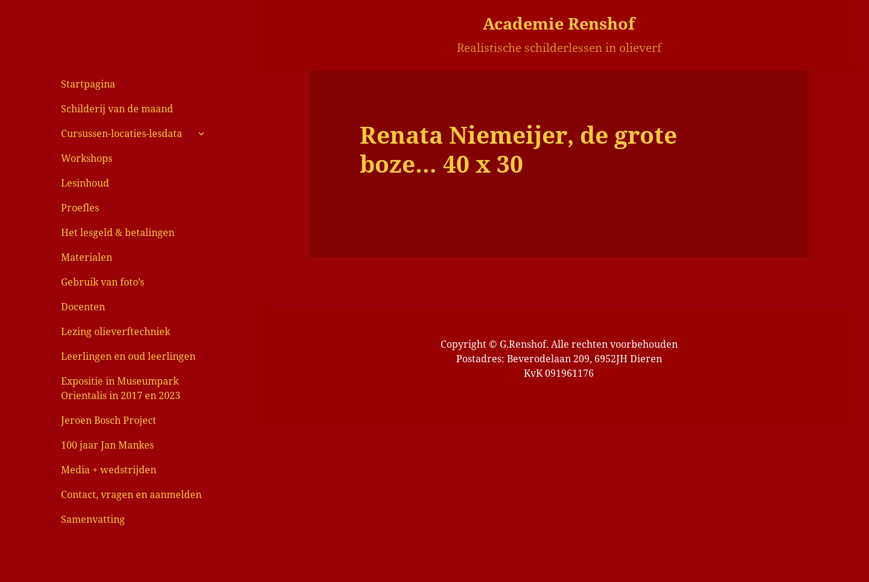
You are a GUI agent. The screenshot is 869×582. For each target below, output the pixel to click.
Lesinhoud (85, 183)
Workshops (86, 158)
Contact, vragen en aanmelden (131, 494)
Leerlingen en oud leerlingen (128, 356)
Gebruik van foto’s (102, 282)
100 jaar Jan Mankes (107, 445)
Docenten (83, 306)
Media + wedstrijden (108, 469)
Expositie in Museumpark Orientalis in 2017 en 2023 (120, 388)
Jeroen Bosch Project (108, 420)
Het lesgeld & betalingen (117, 232)
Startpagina (88, 84)
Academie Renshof (559, 23)
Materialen (86, 257)
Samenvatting (93, 519)
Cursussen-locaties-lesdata (121, 133)
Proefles (80, 207)
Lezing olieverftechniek (115, 331)
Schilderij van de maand (117, 108)
